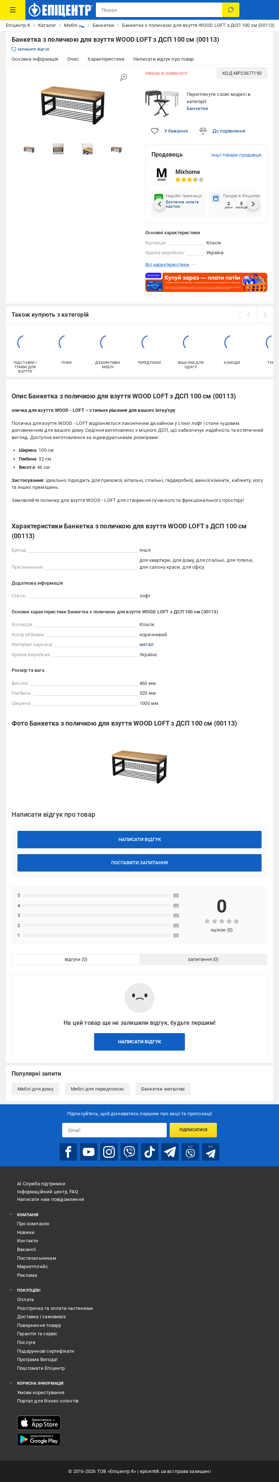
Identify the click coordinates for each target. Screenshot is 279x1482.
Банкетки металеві (163, 1089)
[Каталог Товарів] (12, 10)
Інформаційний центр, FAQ (47, 1191)
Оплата (25, 1299)
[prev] (248, 314)
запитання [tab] (200, 959)
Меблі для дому (35, 1089)
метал (147, 644)
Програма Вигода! (37, 1359)
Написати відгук (139, 839)
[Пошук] (230, 10)
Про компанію (33, 1223)
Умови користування (41, 1392)
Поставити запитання (139, 862)
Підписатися (193, 1130)
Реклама (27, 1275)
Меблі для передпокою (97, 1089)
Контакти (28, 1240)
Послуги (26, 1342)
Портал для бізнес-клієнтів (47, 1401)
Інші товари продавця (236, 155)
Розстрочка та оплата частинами (55, 1308)
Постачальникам (36, 1258)
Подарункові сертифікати (45, 1351)
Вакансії (26, 1249)
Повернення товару (39, 1325)
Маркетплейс (32, 1266)
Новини (26, 1232)
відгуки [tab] (73, 959)
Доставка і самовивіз (41, 1316)
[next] (264, 314)
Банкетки (198, 108)
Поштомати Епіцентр (41, 1368)
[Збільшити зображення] (123, 77)
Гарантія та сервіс (37, 1333)
